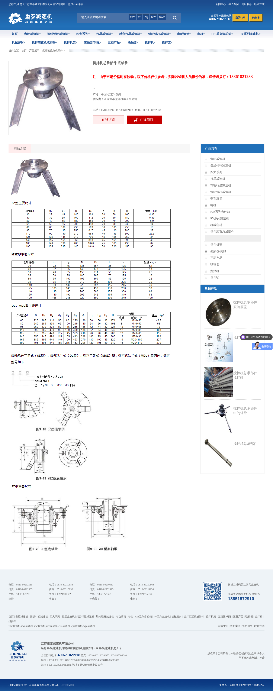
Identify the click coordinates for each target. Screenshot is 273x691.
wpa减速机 (89, 625)
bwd (162, 17)
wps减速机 (77, 625)
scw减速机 (39, 625)
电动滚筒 (184, 34)
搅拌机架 (70, 42)
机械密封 (18, 42)
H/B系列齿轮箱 (222, 34)
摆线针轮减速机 (58, 34)
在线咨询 (108, 120)
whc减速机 (14, 625)
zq (146, 17)
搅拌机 (150, 42)
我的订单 (240, 17)
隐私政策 (259, 685)
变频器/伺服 (92, 42)
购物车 (256, 17)
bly (153, 17)
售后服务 (246, 4)
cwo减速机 (27, 625)
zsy (132, 17)
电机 (201, 34)
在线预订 (146, 120)
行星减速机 (104, 34)
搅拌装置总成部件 (44, 42)
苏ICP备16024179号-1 (241, 685)
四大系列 (83, 34)
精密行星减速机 (130, 34)
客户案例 (233, 4)
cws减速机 (64, 625)
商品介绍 (20, 148)
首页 (15, 34)
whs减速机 (52, 625)
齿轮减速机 (32, 34)
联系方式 (259, 4)
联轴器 (133, 42)
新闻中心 (221, 4)
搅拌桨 (167, 42)
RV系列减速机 (250, 34)
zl (139, 17)
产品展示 (34, 50)
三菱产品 (114, 42)
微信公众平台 (75, 4)
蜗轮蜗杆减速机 (159, 34)
